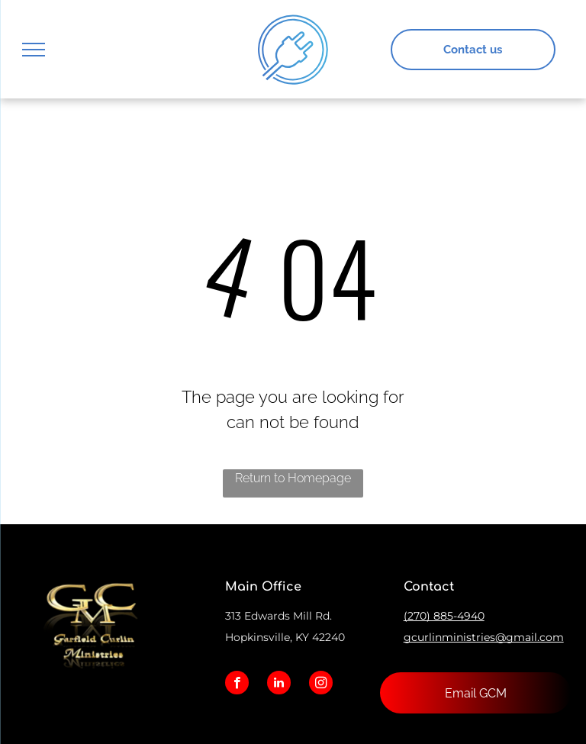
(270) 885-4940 (444, 616)
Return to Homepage (293, 478)
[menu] (33, 49)
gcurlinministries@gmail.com (484, 637)
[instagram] (321, 684)
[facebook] (237, 684)
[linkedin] (279, 684)
